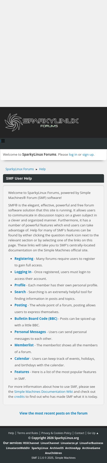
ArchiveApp (73, 448)
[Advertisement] (53, 53)
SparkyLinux (40, 448)
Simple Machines (65, 457)
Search (20, 292)
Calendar (22, 358)
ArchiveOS (57, 448)
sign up (88, 154)
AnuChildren (53, 453)
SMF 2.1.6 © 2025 (43, 457)
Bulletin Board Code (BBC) (35, 318)
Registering (23, 258)
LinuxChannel (49, 443)
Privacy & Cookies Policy (56, 433)
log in (73, 154)
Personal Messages (30, 332)
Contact (79, 433)
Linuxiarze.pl (69, 443)
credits (19, 396)
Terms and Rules (27, 433)
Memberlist (24, 345)
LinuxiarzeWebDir (18, 448)
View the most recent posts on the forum (54, 413)
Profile (20, 285)
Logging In (23, 272)
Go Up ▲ (93, 433)
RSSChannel (31, 443)
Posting (20, 305)
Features (21, 372)
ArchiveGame (91, 448)
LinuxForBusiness (91, 443)
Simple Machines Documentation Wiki (43, 391)
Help (11, 433)
